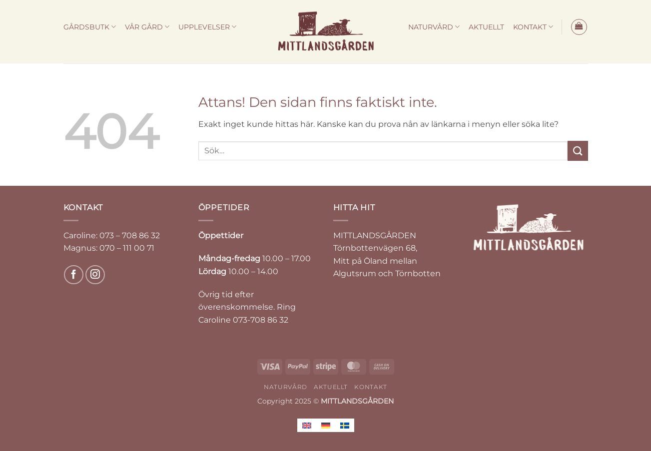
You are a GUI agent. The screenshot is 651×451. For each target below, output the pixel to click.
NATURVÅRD (434, 26)
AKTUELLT (486, 26)
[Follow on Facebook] (73, 275)
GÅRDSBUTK (89, 26)
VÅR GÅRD (147, 26)
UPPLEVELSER (207, 26)
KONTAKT (533, 26)
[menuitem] (306, 425)
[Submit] (578, 150)
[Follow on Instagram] (95, 275)
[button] (579, 27)
